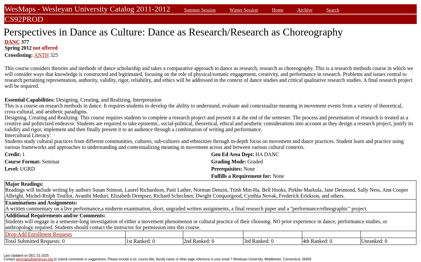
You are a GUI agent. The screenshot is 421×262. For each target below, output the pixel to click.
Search (332, 9)
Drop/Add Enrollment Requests (38, 234)
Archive (304, 9)
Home (278, 9)
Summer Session (199, 9)
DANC (12, 42)
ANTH (41, 55)
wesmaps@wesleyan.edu (35, 259)
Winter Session (244, 9)
